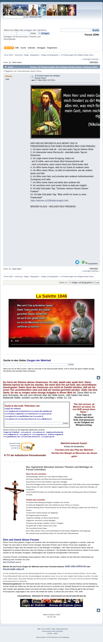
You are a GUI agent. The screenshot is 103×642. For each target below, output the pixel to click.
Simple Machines (62, 629)
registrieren (41, 30)
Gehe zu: (63, 282)
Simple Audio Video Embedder (52, 631)
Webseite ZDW (36, 17)
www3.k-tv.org (14, 443)
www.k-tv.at (15, 448)
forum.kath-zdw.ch (13, 569)
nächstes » (95, 59)
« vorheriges (86, 59)
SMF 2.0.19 (41, 629)
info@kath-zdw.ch (14, 562)
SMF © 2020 (51, 629)
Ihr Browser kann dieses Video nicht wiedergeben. (51, 323)
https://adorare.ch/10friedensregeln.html (49, 200)
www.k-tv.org (15, 446)
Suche (7, 360)
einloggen (28, 30)
